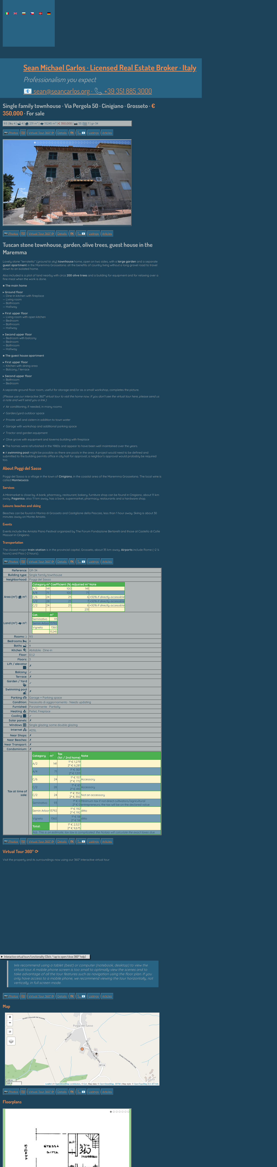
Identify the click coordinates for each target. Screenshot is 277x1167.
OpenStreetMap (107, 1083)
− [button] (10, 1022)
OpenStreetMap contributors (67, 1083)
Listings (94, 133)
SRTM (118, 1083)
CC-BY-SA (153, 1083)
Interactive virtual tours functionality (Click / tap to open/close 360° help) (45, 956)
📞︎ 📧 (81, 133)
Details (62, 133)
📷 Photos (11, 133)
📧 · (87, 90)
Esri (85, 1083)
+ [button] (10, 1017)
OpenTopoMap (140, 1083)
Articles (107, 133)
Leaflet (48, 1083)
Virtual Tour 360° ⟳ (41, 133)
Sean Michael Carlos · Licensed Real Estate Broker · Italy (109, 67)
